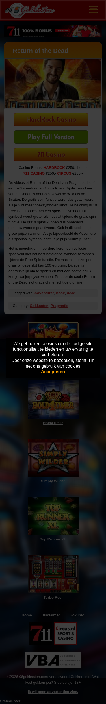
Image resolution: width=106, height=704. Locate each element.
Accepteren (53, 371)
